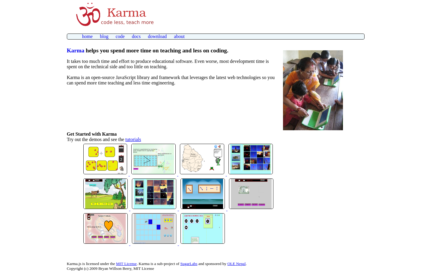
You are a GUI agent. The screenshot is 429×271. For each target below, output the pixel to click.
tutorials (133, 139)
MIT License (126, 263)
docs (136, 36)
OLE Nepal (236, 263)
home (87, 36)
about (179, 36)
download (157, 36)
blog (104, 36)
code (120, 36)
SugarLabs (188, 263)
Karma (76, 50)
